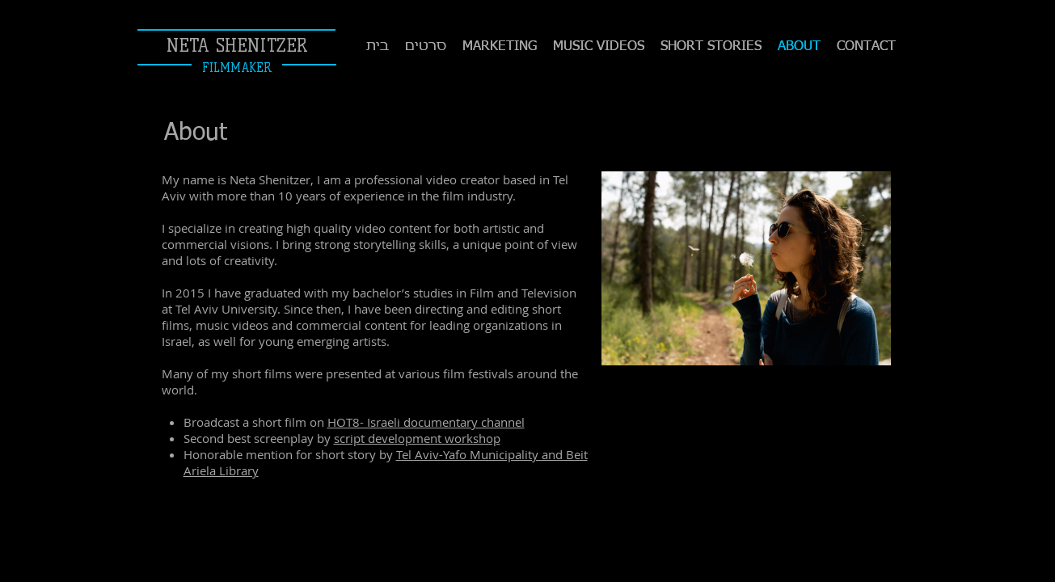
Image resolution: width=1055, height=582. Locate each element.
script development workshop (417, 438)
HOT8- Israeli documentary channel (426, 422)
